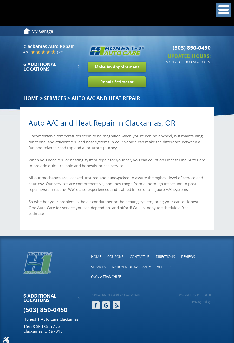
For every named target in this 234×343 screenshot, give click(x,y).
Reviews (188, 256)
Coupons (115, 256)
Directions (165, 256)
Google (106, 305)
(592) (60, 52)
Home (31, 98)
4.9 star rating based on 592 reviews (116, 294)
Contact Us (140, 256)
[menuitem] (96, 257)
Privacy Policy (201, 301)
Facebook (96, 305)
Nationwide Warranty (131, 267)
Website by (195, 295)
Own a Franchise (106, 276)
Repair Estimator (117, 81)
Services (55, 98)
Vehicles (164, 267)
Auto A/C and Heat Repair (106, 98)
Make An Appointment (117, 67)
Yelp (116, 305)
